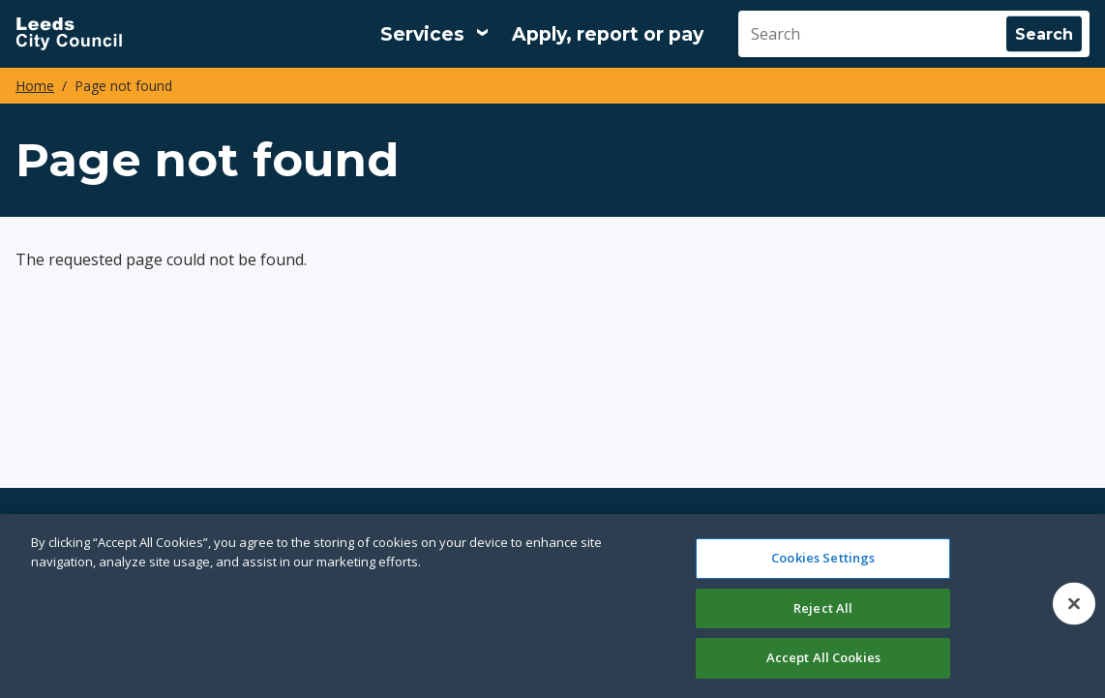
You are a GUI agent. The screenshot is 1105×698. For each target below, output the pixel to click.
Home (34, 85)
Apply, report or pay (607, 34)
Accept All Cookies (823, 657)
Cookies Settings (823, 557)
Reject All (822, 608)
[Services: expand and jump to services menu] (434, 34)
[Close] (1074, 604)
